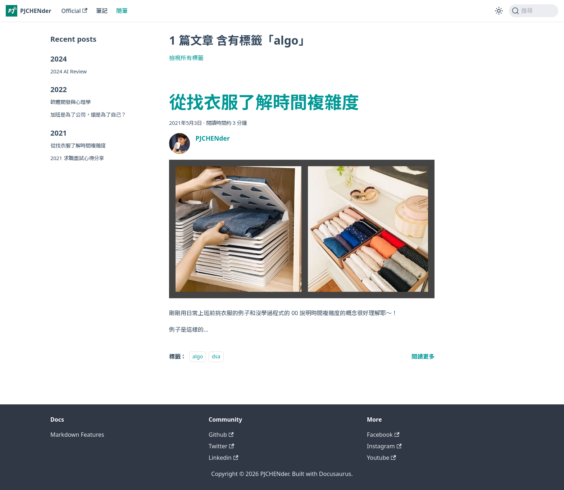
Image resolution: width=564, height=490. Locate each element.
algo (197, 356)
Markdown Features (77, 435)
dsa (216, 356)
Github (221, 435)
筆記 (102, 11)
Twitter (221, 446)
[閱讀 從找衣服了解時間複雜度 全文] (423, 356)
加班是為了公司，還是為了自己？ (88, 114)
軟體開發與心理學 (70, 102)
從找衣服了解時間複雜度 (78, 145)
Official (74, 11)
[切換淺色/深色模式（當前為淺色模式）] (499, 11)
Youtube (381, 458)
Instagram (384, 446)
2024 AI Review (68, 71)
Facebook (383, 435)
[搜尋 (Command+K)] (533, 10)
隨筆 (122, 11)
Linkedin (223, 458)
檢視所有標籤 (186, 58)
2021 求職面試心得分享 (77, 158)
